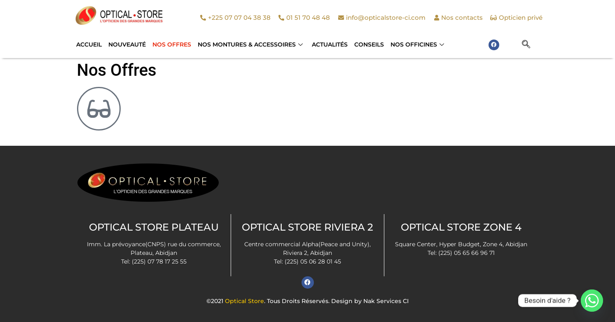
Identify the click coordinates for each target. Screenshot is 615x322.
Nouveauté (127, 44)
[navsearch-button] (526, 45)
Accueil (89, 44)
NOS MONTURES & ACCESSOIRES (250, 44)
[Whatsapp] (592, 300)
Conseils (369, 44)
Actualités (330, 44)
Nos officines (417, 44)
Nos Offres (171, 44)
